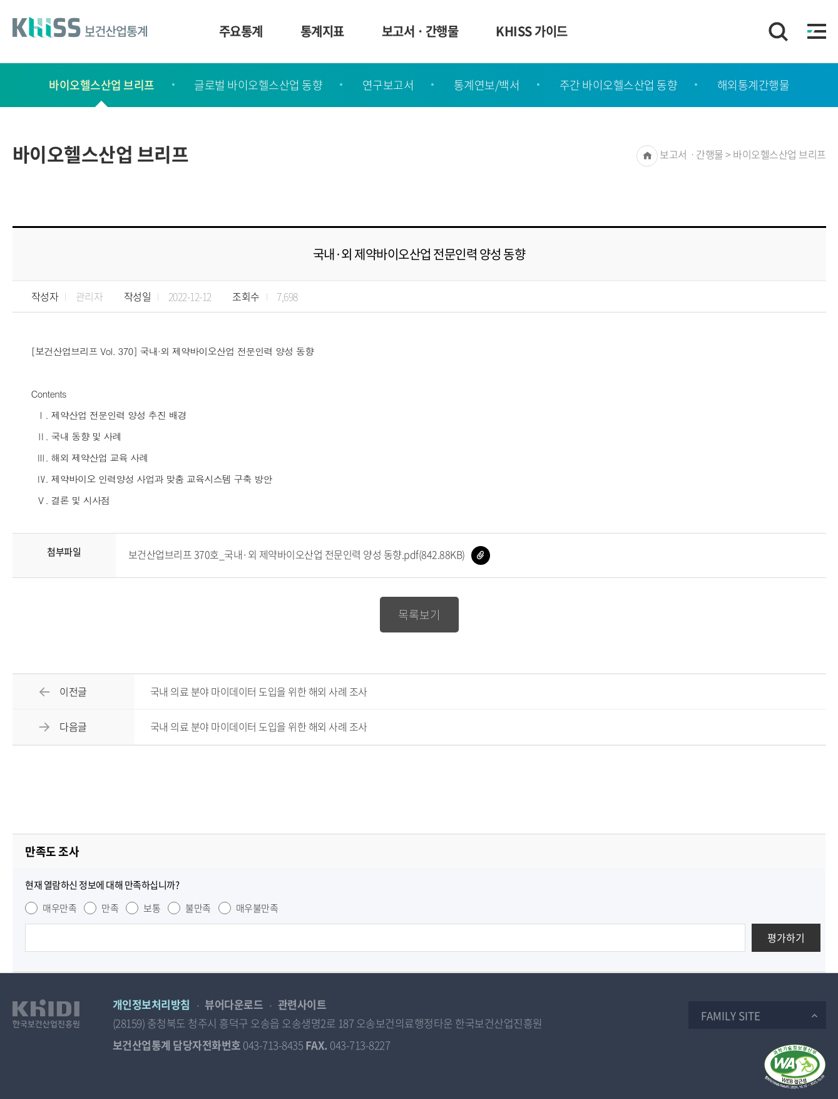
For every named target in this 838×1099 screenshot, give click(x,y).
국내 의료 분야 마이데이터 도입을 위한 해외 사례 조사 (258, 691)
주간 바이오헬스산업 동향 (619, 84)
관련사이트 (302, 1004)
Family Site (730, 1015)
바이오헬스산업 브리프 (102, 84)
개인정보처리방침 (151, 1004)
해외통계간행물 (753, 84)
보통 (151, 908)
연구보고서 (388, 84)
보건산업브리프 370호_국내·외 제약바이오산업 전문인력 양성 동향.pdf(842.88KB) (309, 554)
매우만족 (59, 908)
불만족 (198, 908)
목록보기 (419, 614)
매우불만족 (257, 908)
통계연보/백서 (487, 84)
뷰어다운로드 (234, 1004)
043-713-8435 (273, 1045)
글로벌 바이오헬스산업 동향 (258, 84)
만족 (109, 908)
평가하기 (786, 937)
